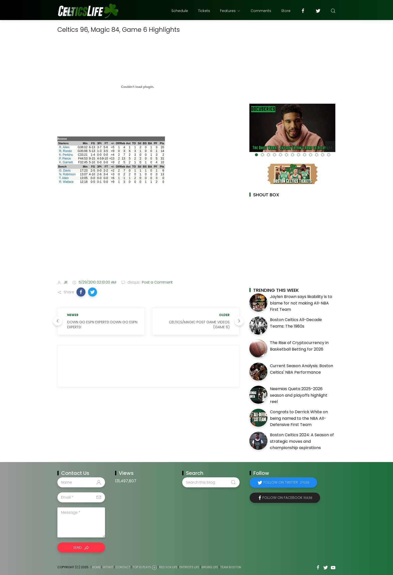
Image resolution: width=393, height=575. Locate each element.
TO (134, 143)
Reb (122, 143)
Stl (139, 143)
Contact (123, 567)
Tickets (204, 10)
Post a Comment (157, 282)
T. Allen (64, 178)
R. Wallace (66, 182)
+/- (112, 143)
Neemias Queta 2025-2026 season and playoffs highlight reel (298, 395)
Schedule (179, 10)
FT (106, 143)
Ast (128, 143)
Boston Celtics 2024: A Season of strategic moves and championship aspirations (302, 441)
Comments (261, 10)
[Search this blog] (210, 482)
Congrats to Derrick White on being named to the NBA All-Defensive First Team (299, 418)
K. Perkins (66, 155)
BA (150, 143)
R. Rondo (65, 151)
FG (93, 143)
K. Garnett (66, 162)
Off (118, 143)
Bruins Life (210, 567)
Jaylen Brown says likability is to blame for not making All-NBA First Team (301, 303)
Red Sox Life (168, 567)
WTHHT (108, 567)
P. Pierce (65, 158)
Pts (162, 143)
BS (145, 143)
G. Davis (65, 170)
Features (230, 10)
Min (85, 143)
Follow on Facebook (287, 497)
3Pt (99, 143)
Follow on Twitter (286, 482)
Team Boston (230, 567)
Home (96, 567)
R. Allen (64, 147)
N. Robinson (67, 174)
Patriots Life (189, 567)
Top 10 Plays (142, 567)
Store (285, 10)
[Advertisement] (148, 236)
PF (155, 143)
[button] (80, 292)
